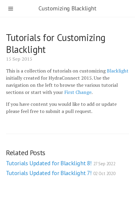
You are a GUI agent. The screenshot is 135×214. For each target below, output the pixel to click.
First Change (77, 92)
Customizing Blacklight (67, 8)
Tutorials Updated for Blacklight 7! (60, 173)
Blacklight (117, 70)
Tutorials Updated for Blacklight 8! (60, 163)
